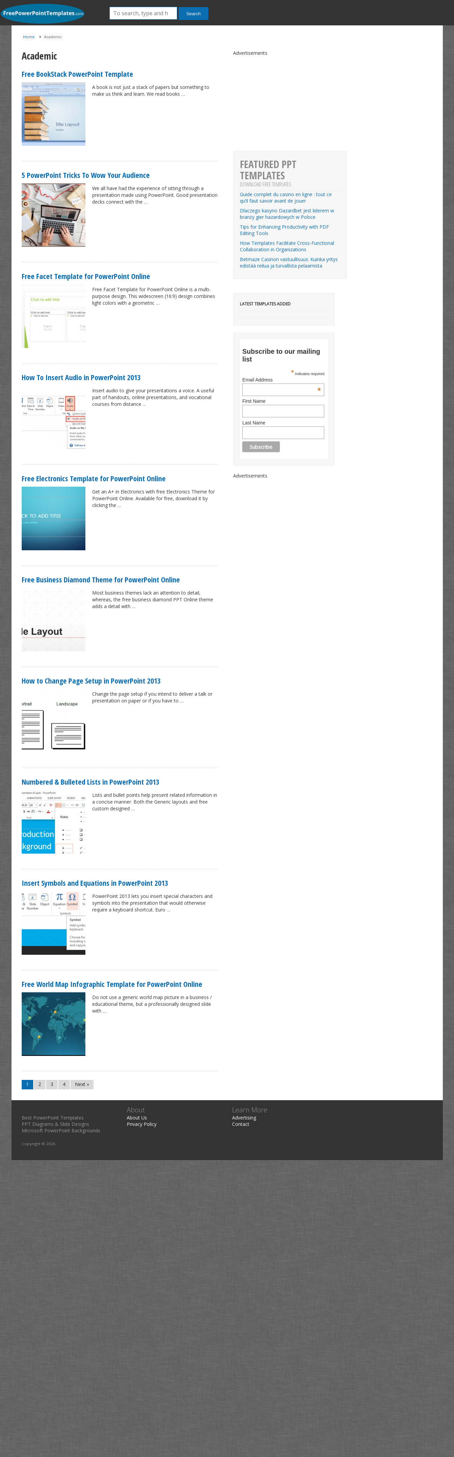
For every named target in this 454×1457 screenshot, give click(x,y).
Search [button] (193, 13)
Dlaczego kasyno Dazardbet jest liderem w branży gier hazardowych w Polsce (287, 213)
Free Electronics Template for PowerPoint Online (94, 478)
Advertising (244, 1117)
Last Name (253, 422)
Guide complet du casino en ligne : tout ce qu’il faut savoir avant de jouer (286, 197)
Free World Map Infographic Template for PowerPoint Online (112, 984)
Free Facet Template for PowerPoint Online (86, 276)
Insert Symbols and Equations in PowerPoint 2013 (95, 883)
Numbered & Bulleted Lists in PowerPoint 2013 (90, 782)
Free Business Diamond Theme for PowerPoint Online (101, 579)
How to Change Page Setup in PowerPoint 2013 (91, 680)
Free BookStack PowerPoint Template (77, 74)
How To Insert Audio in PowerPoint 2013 (81, 377)
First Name (253, 401)
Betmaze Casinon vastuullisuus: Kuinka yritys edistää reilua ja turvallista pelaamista (289, 262)
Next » (82, 1084)
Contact (240, 1124)
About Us (137, 1117)
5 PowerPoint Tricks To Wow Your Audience (86, 175)
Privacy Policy (142, 1124)
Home (29, 36)
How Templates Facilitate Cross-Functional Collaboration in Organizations (287, 246)
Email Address (281, 380)
